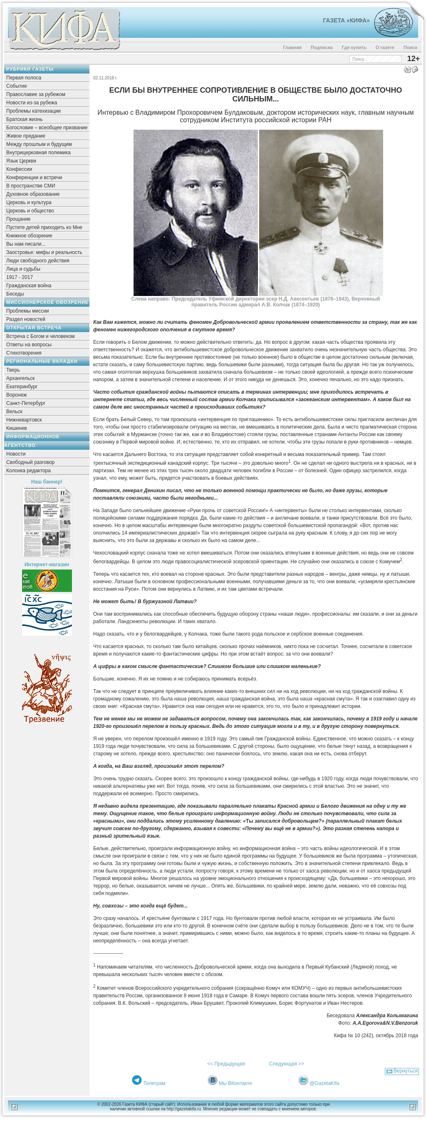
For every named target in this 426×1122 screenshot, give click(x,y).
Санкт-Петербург (25, 403)
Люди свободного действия (37, 261)
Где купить (354, 47)
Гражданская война (28, 286)
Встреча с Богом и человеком (40, 336)
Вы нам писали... (25, 244)
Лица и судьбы (23, 269)
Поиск (410, 47)
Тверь (13, 370)
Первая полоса (23, 78)
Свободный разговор (30, 462)
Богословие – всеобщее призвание (46, 128)
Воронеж (16, 395)
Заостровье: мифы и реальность (44, 252)
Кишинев (16, 428)
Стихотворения (24, 353)
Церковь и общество (30, 211)
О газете (385, 47)
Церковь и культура (29, 202)
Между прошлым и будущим (39, 144)
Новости (15, 454)
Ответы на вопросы (29, 345)
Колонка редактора (28, 470)
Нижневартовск (24, 420)
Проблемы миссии (27, 311)
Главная (292, 47)
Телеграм (155, 1083)
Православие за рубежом (35, 94)
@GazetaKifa (324, 1083)
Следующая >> (286, 1064)
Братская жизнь (24, 119)
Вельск (14, 411)
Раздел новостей (25, 319)
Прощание (18, 219)
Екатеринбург (22, 387)
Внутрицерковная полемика (38, 152)
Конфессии (19, 169)
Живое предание (25, 136)
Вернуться (406, 1071)
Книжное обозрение (29, 236)
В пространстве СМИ (30, 186)
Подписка (322, 47)
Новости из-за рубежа (31, 103)
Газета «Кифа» (346, 20)
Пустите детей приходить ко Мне (44, 227)
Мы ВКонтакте (235, 1083)
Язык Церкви (21, 161)
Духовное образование (32, 194)
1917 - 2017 (19, 277)
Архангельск (20, 378)
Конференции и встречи (34, 177)
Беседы (15, 294)
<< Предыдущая (226, 1064)
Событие (16, 86)
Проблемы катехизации (33, 111)
